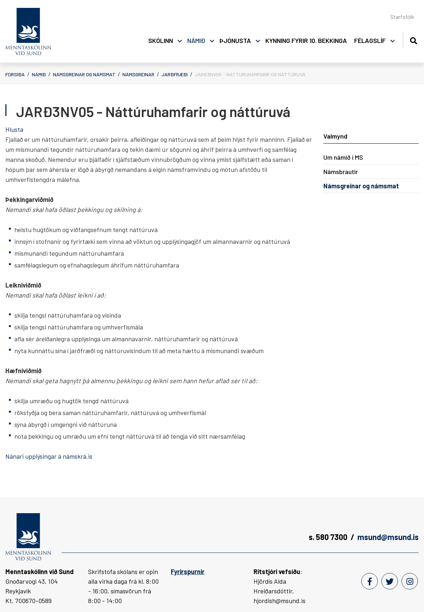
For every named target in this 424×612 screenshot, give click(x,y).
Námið (39, 74)
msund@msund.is (388, 536)
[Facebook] (369, 581)
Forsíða (15, 74)
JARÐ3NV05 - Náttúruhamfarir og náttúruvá (250, 74)
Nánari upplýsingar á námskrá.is (48, 456)
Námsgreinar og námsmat (84, 74)
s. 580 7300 (328, 536)
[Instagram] (409, 581)
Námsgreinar (138, 74)
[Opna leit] (413, 39)
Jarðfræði (175, 74)
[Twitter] (389, 581)
